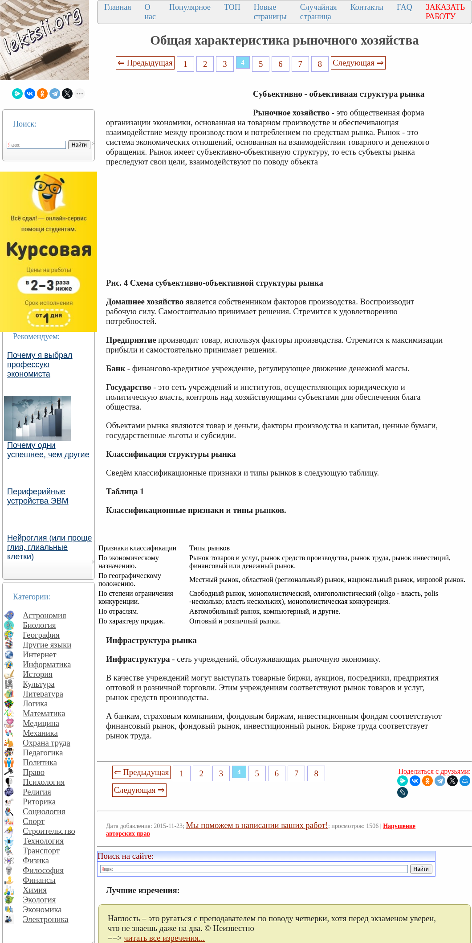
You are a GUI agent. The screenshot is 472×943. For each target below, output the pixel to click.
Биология (39, 625)
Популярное (190, 7)
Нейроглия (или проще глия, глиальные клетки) (49, 547)
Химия (35, 889)
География (41, 635)
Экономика (42, 909)
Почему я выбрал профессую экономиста (40, 364)
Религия (37, 791)
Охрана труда (46, 742)
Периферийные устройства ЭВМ (38, 496)
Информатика (47, 664)
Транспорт (41, 850)
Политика (40, 762)
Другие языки (47, 644)
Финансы (39, 880)
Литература (43, 693)
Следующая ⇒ (358, 62)
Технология (43, 840)
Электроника (46, 919)
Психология (44, 782)
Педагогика (43, 752)
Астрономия (44, 615)
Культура (39, 684)
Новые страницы (270, 12)
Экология (39, 899)
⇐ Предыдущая (145, 62)
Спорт (34, 821)
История (38, 674)
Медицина (41, 723)
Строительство (49, 831)
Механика (40, 733)
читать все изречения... (164, 938)
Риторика (39, 801)
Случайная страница (318, 12)
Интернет (40, 654)
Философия (43, 870)
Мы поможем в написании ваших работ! (257, 825)
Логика (35, 703)
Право (34, 772)
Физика (36, 860)
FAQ (404, 7)
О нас (150, 12)
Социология (44, 811)
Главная (117, 7)
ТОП (232, 7)
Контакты (366, 7)
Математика (44, 713)
